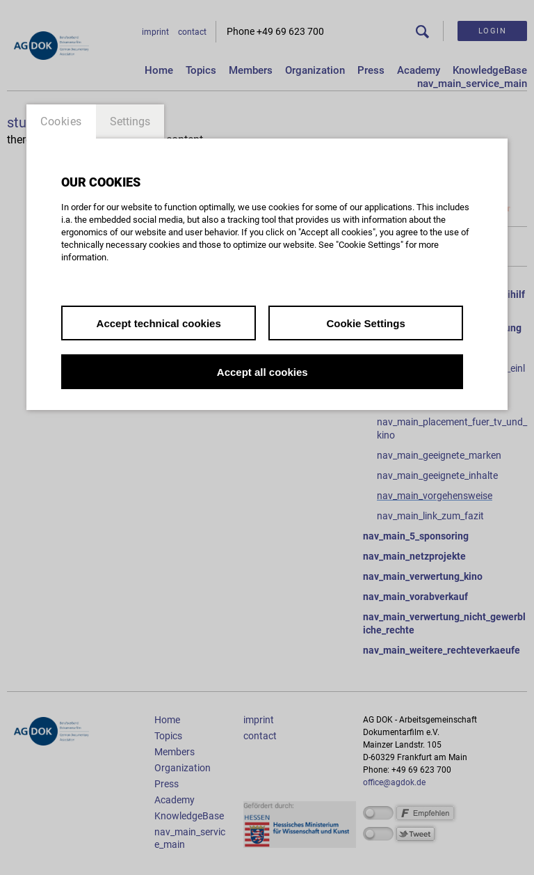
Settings (130, 121)
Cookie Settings (365, 323)
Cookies (61, 121)
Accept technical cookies (159, 323)
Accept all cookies (262, 372)
